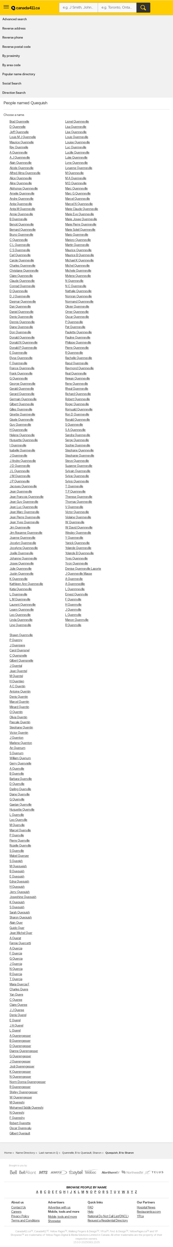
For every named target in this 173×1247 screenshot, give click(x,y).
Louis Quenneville (76, 137)
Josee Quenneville (22, 563)
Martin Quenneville (77, 245)
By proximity (11, 56)
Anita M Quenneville (22, 209)
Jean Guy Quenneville (24, 502)
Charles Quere (19, 989)
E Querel (15, 1020)
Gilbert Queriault (20, 1133)
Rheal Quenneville (76, 388)
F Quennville (73, 599)
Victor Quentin (19, 732)
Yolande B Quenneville (79, 553)
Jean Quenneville (21, 491)
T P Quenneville (75, 491)
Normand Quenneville (79, 301)
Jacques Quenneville (23, 486)
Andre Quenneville (21, 198)
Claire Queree (18, 1005)
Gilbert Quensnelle (21, 660)
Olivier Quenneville (77, 306)
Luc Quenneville (75, 147)
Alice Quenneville (21, 178)
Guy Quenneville (20, 424)
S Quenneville (74, 424)
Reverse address (14, 28)
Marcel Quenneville (77, 198)
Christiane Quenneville (24, 270)
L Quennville (73, 615)
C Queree (16, 1000)
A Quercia (16, 948)
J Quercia (16, 964)
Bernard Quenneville (23, 229)
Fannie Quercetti (20, 943)
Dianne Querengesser (24, 1051)
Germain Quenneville (23, 399)
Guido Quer (17, 928)
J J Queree (17, 1010)
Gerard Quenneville (22, 394)
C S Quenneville (20, 250)
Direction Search (14, 93)
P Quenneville (74, 322)
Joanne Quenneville (22, 537)
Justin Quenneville (21, 573)
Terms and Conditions (25, 1220)
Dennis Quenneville (22, 322)
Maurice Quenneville (78, 250)
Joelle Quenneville (21, 553)
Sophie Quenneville (77, 445)
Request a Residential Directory (108, 1220)
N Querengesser (20, 1076)
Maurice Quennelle (22, 142)
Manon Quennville (76, 620)
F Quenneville (18, 363)
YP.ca (140, 1216)
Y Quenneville (74, 537)
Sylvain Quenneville (77, 471)
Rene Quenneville (76, 383)
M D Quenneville (75, 183)
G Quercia (16, 958)
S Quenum (16, 753)
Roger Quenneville (77, 404)
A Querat (15, 938)
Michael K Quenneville (79, 260)
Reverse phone (12, 37)
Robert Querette (20, 1123)
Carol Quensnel (19, 650)
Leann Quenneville (22, 609)
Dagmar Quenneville (23, 301)
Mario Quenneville (76, 234)
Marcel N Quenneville (79, 204)
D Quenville (17, 784)
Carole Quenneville (22, 260)
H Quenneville (18, 430)
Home (8, 1153)
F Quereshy (17, 1118)
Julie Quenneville (21, 568)
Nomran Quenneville (78, 296)
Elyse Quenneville (21, 358)
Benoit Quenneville (22, 224)
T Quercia (16, 979)
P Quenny (16, 640)
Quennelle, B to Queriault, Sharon (81, 1153)
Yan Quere (16, 994)
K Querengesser (20, 1071)
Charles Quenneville (22, 265)
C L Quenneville (20, 245)
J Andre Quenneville (23, 461)
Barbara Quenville (21, 779)
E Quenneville (18, 352)
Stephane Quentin (21, 727)
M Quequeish (18, 866)
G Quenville (17, 799)
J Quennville (73, 609)
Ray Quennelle (19, 147)
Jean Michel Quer (21, 933)
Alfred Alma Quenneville (25, 173)
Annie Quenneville (21, 214)
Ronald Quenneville (77, 419)
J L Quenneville (20, 471)
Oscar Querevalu (20, 1128)
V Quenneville (74, 507)
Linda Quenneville (21, 620)
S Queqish (16, 861)
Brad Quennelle (19, 121)
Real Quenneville (75, 373)
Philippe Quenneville (78, 342)
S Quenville (17, 851)
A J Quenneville (20, 157)
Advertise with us (59, 1207)
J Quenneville (18, 455)
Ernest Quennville (76, 594)
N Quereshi (17, 1112)
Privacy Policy (20, 1216)
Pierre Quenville (20, 840)
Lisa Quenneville (75, 127)
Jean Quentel (18, 671)
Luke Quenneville (76, 157)
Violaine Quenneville (78, 517)
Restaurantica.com (149, 1211)
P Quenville (17, 835)
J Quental (16, 666)
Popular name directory (18, 74)
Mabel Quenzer (19, 856)
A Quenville (17, 768)
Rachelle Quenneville (78, 358)
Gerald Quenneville (22, 388)
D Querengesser (20, 1046)
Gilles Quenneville (21, 409)
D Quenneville (19, 291)
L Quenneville (18, 594)
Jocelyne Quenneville (24, 548)
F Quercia (16, 953)
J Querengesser (20, 1061)
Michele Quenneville (78, 270)
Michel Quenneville (77, 265)
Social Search (11, 83)
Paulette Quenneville (78, 332)
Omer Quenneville (77, 312)
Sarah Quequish (20, 912)
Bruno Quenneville (21, 234)
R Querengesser (20, 1087)
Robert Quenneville (77, 399)
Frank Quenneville (21, 373)
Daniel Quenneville (21, 312)
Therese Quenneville (78, 497)
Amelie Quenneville (22, 193)
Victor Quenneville (77, 512)
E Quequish (17, 876)
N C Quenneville (75, 286)
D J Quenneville (20, 296)
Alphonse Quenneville (24, 188)
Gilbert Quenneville (22, 404)
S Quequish (17, 907)
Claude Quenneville (22, 281)
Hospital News (146, 1207)
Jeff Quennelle (19, 132)
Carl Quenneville (20, 255)
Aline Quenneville (21, 183)
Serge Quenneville (77, 440)
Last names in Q (48, 1153)
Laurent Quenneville (23, 604)
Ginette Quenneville (22, 414)
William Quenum (20, 758)
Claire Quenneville (21, 276)
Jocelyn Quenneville (23, 543)
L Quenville (17, 815)
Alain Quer (16, 922)
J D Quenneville (20, 466)
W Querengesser (21, 1097)
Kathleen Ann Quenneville (26, 584)
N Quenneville (74, 281)
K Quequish (17, 902)
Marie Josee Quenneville (81, 219)
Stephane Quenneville (79, 450)
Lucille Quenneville (77, 152)
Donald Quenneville (22, 337)
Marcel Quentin (19, 701)
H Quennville (73, 604)
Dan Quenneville (20, 306)
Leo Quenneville (20, 615)
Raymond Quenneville (79, 368)
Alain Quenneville (21, 163)
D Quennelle (18, 127)
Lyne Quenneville (76, 163)
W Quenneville (74, 522)
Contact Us (18, 1207)
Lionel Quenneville (77, 121)
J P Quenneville (20, 481)
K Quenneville (18, 579)
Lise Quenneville (75, 132)
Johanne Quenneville (23, 558)
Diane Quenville (20, 794)
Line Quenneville (20, 625)
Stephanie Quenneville (79, 455)
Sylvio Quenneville (77, 481)
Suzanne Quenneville (78, 466)
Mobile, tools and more (62, 1216)
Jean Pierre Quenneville (25, 517)
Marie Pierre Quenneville (80, 224)
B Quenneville (18, 219)
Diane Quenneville (21, 327)
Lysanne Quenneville (78, 168)
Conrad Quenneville (22, 286)
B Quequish (17, 871)
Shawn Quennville (21, 635)
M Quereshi (17, 1102)
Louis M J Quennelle (23, 137)
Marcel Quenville (20, 830)
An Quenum (17, 748)
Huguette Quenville (22, 809)
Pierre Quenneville (77, 347)
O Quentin (16, 712)
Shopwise (54, 1221)
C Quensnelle (18, 655)
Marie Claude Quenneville (81, 209)
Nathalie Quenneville (78, 291)
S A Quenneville (75, 430)
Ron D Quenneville (77, 414)
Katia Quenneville (21, 589)
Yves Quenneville (76, 558)
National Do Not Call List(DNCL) (108, 1216)
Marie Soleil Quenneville (80, 229)
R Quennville (73, 625)
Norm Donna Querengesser (28, 1082)
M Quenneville (74, 173)
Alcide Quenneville (21, 168)
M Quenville (17, 825)
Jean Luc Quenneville (24, 507)
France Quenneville (22, 368)
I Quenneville (18, 445)
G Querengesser (20, 1056)
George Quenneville (22, 383)
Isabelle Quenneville (22, 450)
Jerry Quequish (20, 892)
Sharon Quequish (21, 917)
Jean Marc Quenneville (24, 512)
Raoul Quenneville (76, 363)
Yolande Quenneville (78, 548)
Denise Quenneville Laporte (83, 568)
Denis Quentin (19, 696)
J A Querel (16, 1025)
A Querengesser (20, 1036)
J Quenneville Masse (78, 573)
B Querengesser (20, 1040)
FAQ (90, 1207)
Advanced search (14, 19)
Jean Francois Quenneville (26, 497)
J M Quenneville (20, 476)
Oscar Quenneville (77, 317)
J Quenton (16, 737)
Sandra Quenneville (77, 435)
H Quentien (17, 681)
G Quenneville (19, 378)
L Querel (15, 1030)
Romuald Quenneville (78, 409)
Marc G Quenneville (78, 193)
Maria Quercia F (19, 984)
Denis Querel (18, 1015)
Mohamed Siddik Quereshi (26, 1107)
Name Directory (25, 1153)
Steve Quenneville (77, 461)
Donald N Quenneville (24, 342)
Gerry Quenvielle (20, 763)
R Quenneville (74, 352)
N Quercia (16, 969)
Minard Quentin (19, 707)
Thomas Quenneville (78, 502)
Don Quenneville (20, 332)
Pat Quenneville (75, 327)
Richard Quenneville (78, 394)
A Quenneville (18, 152)
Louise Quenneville (77, 142)
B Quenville (17, 773)
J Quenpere (17, 645)
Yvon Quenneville (76, 563)
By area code (11, 65)
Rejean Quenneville (77, 378)
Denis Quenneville (21, 317)
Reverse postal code (16, 47)
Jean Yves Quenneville (24, 522)
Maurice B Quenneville (79, 255)
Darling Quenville (20, 789)
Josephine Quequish (23, 897)
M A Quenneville (75, 178)
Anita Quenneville (21, 204)
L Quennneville (75, 589)
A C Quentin (17, 686)
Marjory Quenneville (78, 240)
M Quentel (16, 676)
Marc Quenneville (76, 188)
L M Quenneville (20, 599)
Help (90, 1211)
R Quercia (16, 974)
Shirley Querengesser (24, 1092)
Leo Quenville (18, 820)
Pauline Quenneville (77, 337)
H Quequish (17, 886)
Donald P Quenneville (23, 347)
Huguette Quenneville (24, 440)
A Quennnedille (75, 584)
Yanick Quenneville (77, 543)
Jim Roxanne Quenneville (26, 532)
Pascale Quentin (20, 722)
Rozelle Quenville (20, 845)
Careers (16, 1211)
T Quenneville (74, 486)
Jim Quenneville (20, 527)
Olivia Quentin (18, 717)
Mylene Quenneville (78, 276)
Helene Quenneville (22, 435)
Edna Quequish (19, 881)
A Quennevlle (74, 579)
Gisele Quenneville (21, 419)
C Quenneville (19, 240)
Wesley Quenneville (78, 532)
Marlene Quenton (21, 743)
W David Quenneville (78, 527)
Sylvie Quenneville (77, 476)
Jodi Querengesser (22, 1066)
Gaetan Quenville (21, 804)
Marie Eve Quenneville (79, 214)
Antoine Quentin (20, 691)
